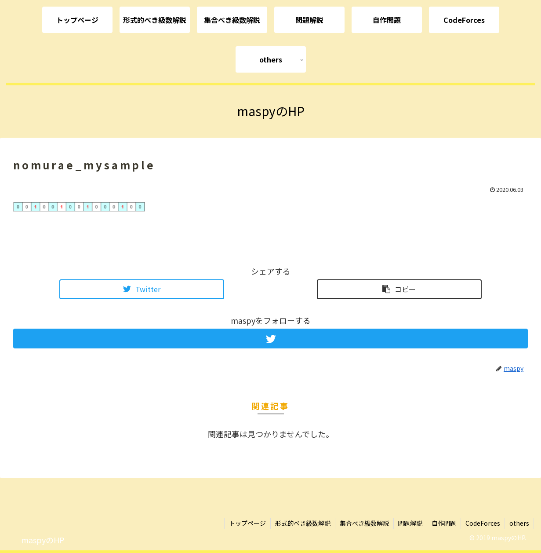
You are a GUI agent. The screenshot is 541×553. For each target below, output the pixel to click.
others (519, 523)
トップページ (247, 523)
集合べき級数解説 (364, 523)
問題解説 (410, 523)
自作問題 (444, 523)
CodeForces (482, 523)
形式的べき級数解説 (302, 523)
